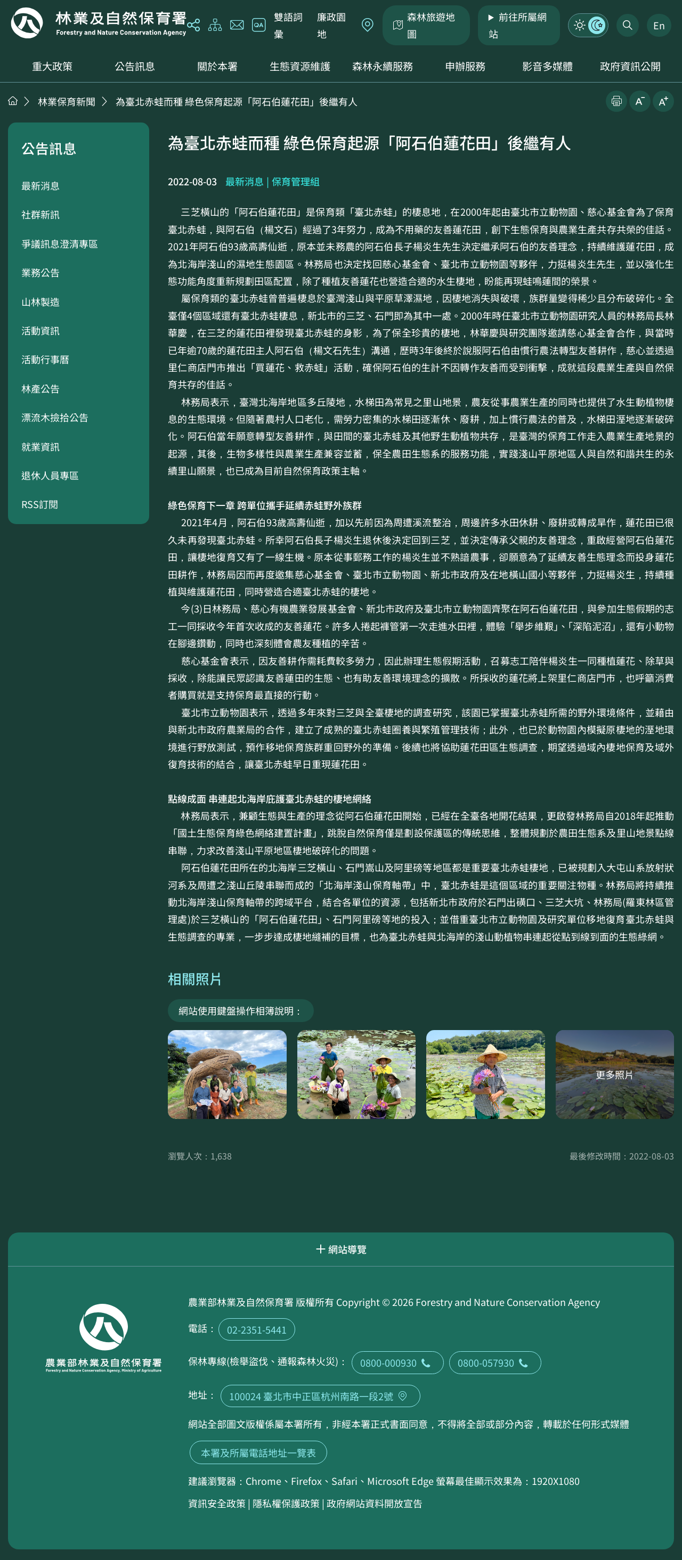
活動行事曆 (45, 359)
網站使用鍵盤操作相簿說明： (240, 1010)
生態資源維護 (300, 66)
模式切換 (588, 25)
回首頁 (98, 23)
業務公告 (40, 272)
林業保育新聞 (66, 101)
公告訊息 (135, 66)
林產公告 (40, 388)
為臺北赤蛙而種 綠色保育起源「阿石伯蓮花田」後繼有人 (237, 101)
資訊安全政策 (217, 1503)
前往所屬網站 (518, 25)
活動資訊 (40, 330)
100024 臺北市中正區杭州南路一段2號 (320, 1396)
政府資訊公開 (630, 66)
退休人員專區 (50, 475)
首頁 (13, 100)
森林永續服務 (382, 66)
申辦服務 (465, 66)
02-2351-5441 (257, 1329)
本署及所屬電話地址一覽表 (258, 1452)
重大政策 (52, 66)
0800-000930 (397, 1362)
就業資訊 (40, 446)
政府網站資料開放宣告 (375, 1503)
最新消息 (40, 185)
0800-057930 (495, 1362)
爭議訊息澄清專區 (59, 243)
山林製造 (40, 301)
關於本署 (217, 66)
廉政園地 (331, 25)
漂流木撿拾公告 (54, 417)
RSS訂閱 (39, 504)
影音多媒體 (547, 66)
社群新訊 (40, 214)
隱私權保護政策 (286, 1503)
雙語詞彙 (288, 25)
